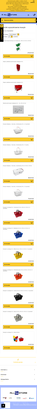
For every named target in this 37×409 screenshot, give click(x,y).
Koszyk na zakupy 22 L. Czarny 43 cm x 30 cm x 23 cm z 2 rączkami (18, 290)
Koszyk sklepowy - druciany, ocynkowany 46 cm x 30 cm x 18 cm (17, 165)
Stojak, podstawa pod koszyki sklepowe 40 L (13, 61)
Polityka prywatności (20, 10)
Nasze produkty (7, 20)
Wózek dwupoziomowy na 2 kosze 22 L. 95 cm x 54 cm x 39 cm (17, 40)
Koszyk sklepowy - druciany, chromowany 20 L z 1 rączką (16, 144)
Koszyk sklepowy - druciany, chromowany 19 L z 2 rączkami (16, 186)
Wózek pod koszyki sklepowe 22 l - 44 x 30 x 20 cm (14, 103)
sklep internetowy (27, 404)
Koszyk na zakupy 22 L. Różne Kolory (11, 332)
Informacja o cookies (18, 404)
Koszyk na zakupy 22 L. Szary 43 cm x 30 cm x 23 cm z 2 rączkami (18, 311)
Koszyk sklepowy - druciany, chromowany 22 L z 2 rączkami (16, 124)
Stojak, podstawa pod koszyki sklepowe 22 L (13, 82)
